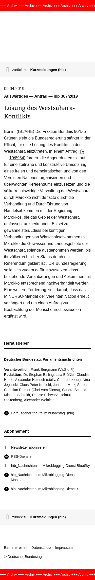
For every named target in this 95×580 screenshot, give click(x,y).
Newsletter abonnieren (29, 447)
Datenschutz (41, 548)
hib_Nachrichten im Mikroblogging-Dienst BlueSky (50, 466)
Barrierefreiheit (15, 548)
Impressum (64, 548)
